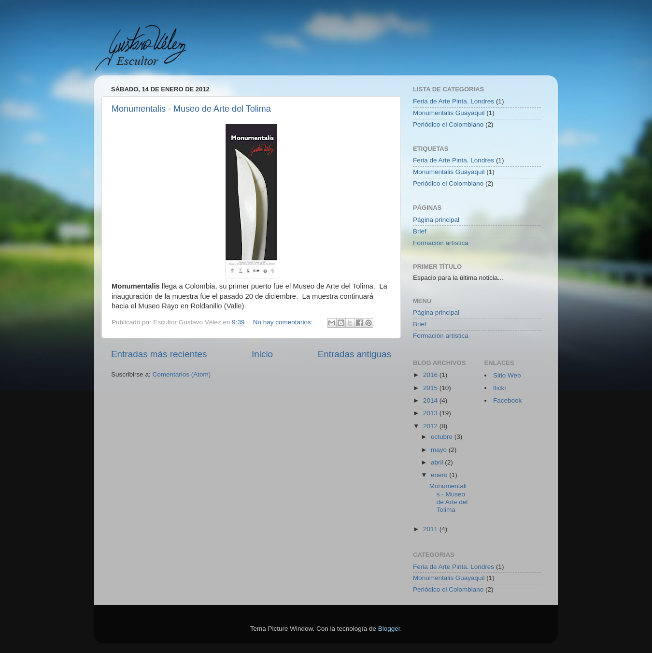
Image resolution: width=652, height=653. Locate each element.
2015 (431, 388)
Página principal (436, 219)
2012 (431, 426)
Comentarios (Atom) (182, 374)
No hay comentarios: (284, 322)
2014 (431, 400)
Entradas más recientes (159, 354)
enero (440, 475)
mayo (440, 449)
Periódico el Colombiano (448, 124)
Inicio (262, 354)
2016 (431, 374)
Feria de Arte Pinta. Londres (453, 101)
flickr (500, 388)
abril (438, 462)
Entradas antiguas (354, 354)
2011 (431, 529)
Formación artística (440, 243)
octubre (442, 436)
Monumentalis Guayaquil (449, 112)
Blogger (389, 628)
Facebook (507, 400)
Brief (419, 231)
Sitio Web (507, 375)
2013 (431, 413)
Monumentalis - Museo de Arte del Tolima (191, 109)
